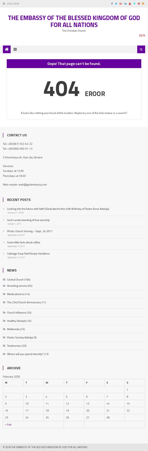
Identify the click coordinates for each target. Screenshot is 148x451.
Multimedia (13, 329)
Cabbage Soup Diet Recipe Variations (28, 253)
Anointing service (17, 286)
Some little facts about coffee (23, 242)
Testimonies (14, 346)
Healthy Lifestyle (16, 321)
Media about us (16, 294)
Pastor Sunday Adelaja (20, 337)
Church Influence (16, 312)
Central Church (15, 279)
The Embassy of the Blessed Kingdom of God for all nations (74, 21)
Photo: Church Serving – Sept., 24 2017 (29, 231)
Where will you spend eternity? (25, 354)
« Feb (8, 424)
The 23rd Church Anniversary (24, 302)
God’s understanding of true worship (28, 220)
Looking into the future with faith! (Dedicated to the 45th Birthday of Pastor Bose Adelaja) (58, 209)
